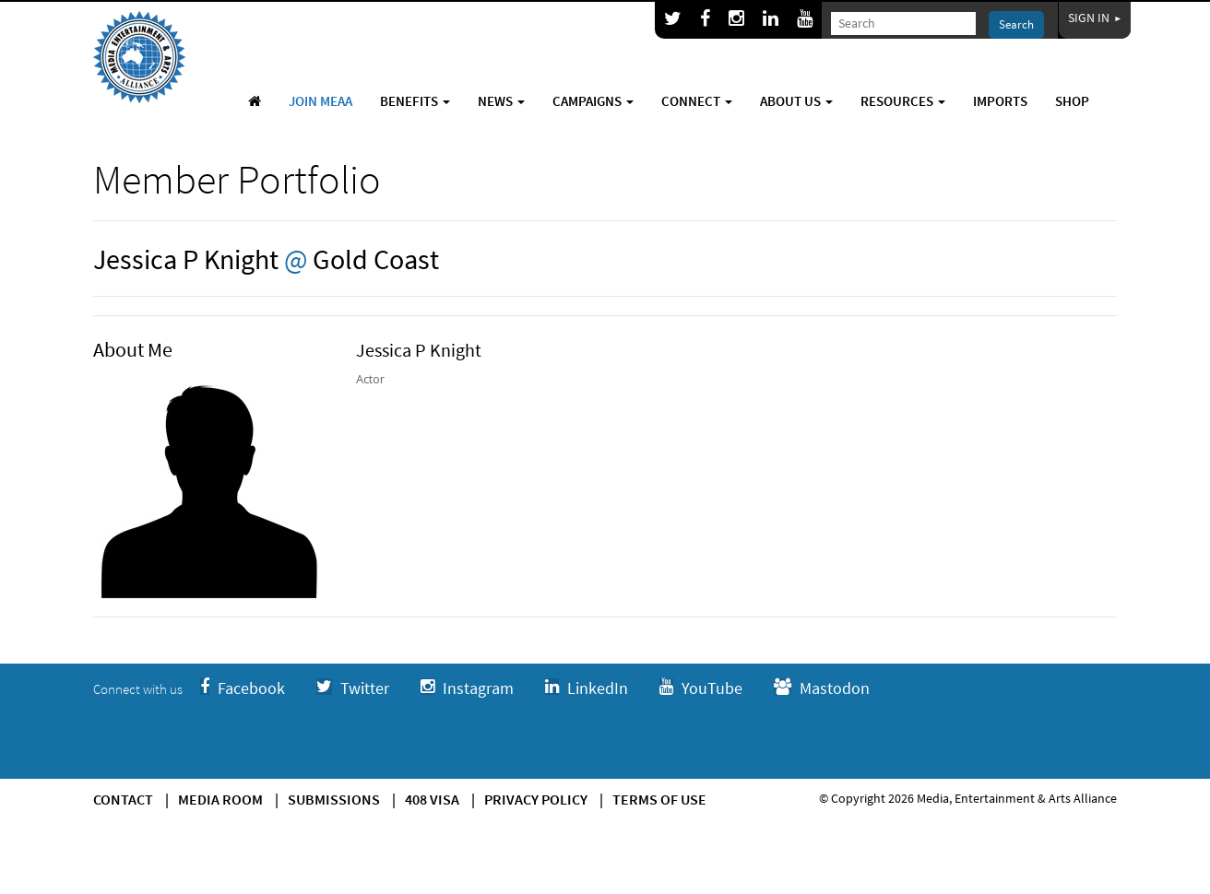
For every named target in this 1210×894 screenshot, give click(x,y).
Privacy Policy (535, 799)
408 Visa (432, 799)
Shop (1072, 101)
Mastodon (822, 688)
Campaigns (593, 101)
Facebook (242, 688)
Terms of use (659, 799)
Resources (902, 101)
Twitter (352, 688)
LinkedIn (586, 688)
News (501, 101)
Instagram (467, 688)
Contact (123, 799)
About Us (796, 101)
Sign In (1094, 17)
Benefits (415, 101)
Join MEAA (320, 101)
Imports (1000, 101)
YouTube (700, 688)
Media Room (220, 799)
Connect (696, 101)
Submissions (334, 799)
